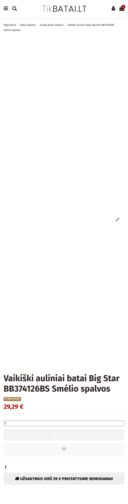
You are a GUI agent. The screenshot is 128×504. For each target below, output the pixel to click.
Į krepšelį (64, 435)
